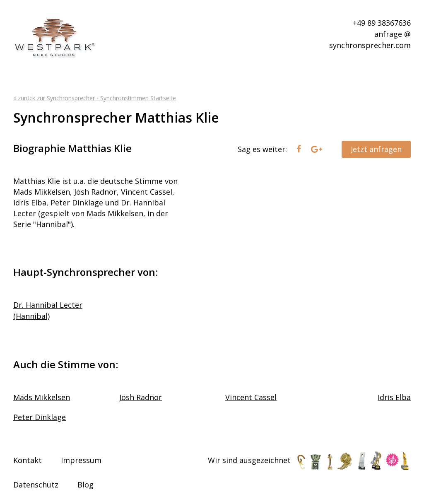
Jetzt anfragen (376, 149)
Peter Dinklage (39, 417)
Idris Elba (394, 397)
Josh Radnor (140, 397)
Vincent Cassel (251, 397)
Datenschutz (35, 485)
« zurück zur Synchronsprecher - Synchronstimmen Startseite (94, 98)
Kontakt (27, 460)
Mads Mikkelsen (41, 397)
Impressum (81, 460)
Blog (85, 485)
